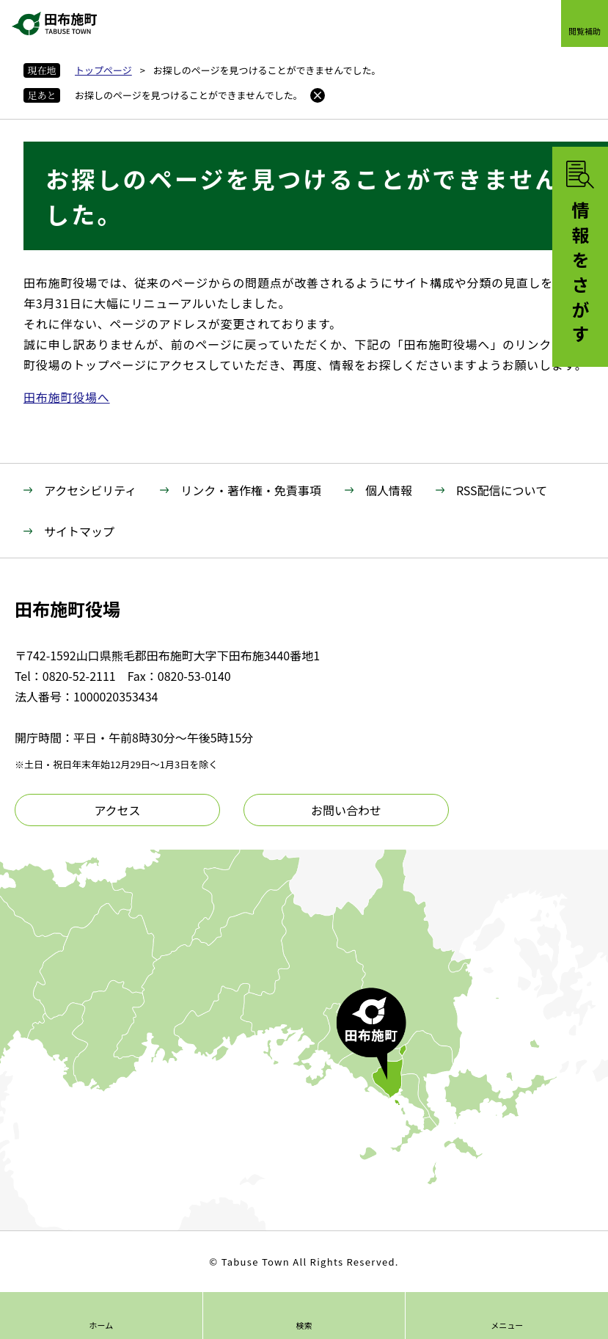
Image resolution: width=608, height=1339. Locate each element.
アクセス (117, 810)
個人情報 (388, 490)
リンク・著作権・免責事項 (250, 490)
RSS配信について (501, 490)
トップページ (103, 70)
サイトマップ (79, 531)
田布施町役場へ (66, 397)
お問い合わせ (346, 810)
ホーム (101, 1325)
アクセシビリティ (90, 490)
